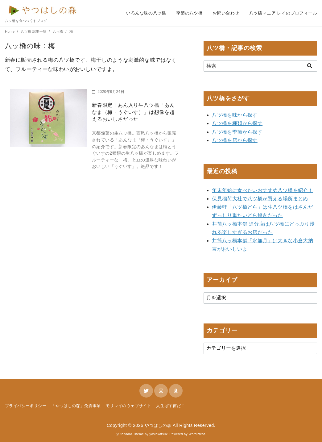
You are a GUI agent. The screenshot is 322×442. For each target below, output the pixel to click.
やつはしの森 (158, 425)
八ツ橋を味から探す (235, 115)
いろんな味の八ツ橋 (146, 12)
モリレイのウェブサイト (128, 405)
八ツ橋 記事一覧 (34, 31)
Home (10, 31)
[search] (309, 66)
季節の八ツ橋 (189, 12)
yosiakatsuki (159, 434)
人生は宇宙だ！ (170, 405)
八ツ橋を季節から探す (237, 132)
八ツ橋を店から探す (235, 140)
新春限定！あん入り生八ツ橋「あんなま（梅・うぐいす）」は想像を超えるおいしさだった (133, 112)
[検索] (260, 66)
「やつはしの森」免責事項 (76, 405)
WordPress (196, 434)
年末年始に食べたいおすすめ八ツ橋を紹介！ (262, 190)
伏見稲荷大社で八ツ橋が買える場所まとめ (260, 198)
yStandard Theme (130, 434)
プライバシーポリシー (25, 405)
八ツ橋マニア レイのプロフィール (283, 12)
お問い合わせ (226, 12)
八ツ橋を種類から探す (237, 123)
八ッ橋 (58, 31)
